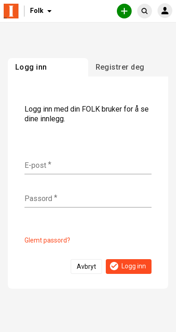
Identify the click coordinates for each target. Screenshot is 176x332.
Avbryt (86, 266)
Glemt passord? (47, 240)
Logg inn (127, 266)
